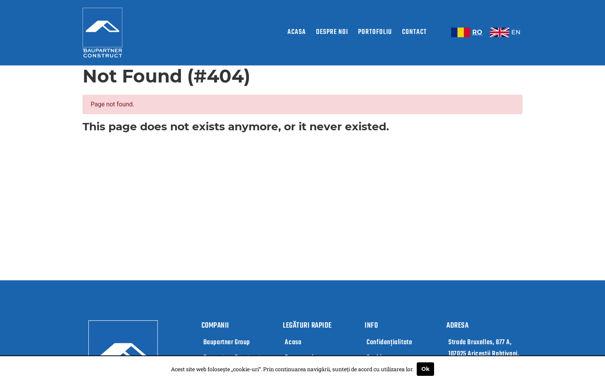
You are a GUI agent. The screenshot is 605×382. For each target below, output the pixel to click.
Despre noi (332, 32)
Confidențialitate (389, 342)
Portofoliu (375, 32)
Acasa (296, 32)
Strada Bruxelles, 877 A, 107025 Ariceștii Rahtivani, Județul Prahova (483, 354)
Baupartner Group (226, 342)
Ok (425, 368)
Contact (414, 32)
